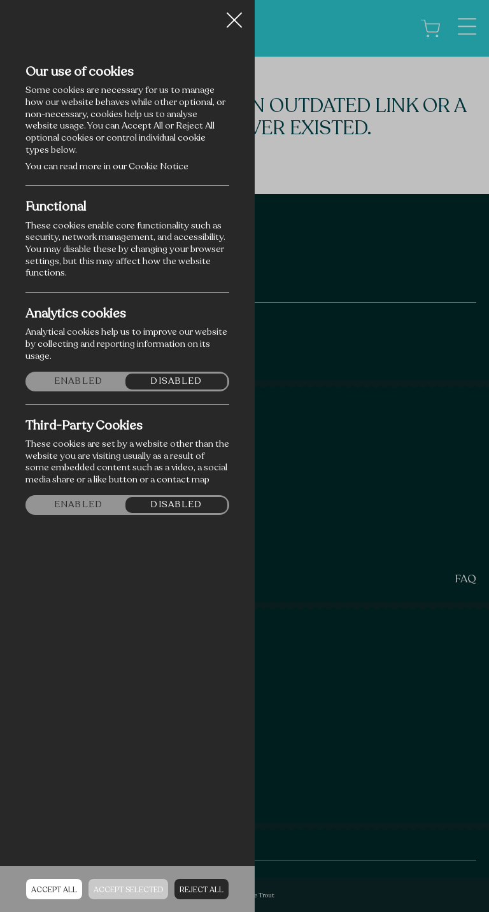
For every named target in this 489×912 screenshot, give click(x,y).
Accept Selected (128, 890)
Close (234, 15)
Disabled (176, 381)
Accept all (54, 890)
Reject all (201, 890)
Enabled (78, 381)
